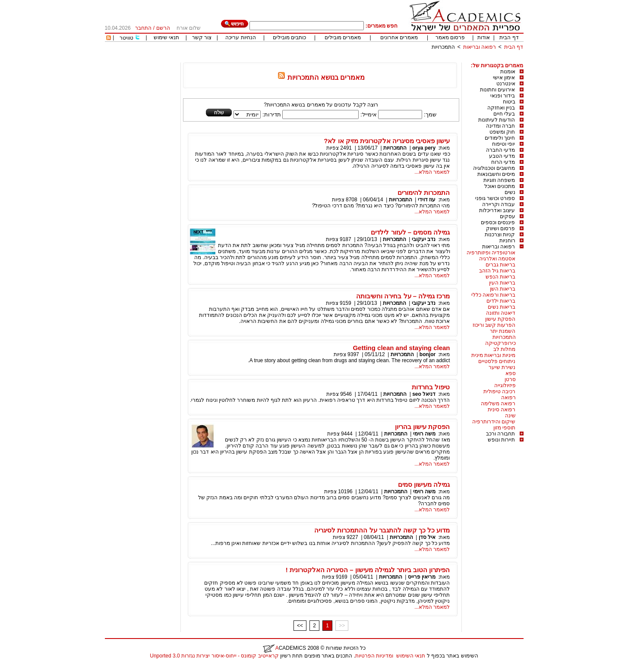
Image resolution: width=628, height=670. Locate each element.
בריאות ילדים (500, 301)
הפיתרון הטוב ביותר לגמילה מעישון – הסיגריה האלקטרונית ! (368, 569)
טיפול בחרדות (431, 387)
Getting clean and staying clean (401, 347)
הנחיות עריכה (240, 37)
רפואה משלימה (498, 404)
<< (300, 626)
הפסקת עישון (500, 319)
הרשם (163, 28)
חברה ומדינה (500, 126)
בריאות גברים (500, 265)
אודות (483, 37)
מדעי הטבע (502, 156)
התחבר (143, 28)
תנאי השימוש (410, 656)
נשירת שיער (502, 367)
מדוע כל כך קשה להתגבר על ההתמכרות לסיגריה (382, 530)
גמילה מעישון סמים (424, 484)
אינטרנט (505, 84)
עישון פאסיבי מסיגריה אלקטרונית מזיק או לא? (387, 140)
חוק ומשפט (502, 132)
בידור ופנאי (502, 96)
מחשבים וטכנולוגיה (494, 168)
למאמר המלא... (432, 172)
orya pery (423, 148)
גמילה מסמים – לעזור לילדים (410, 232)
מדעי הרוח (503, 162)
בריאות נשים (501, 307)
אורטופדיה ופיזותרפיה (491, 253)
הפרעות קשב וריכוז (494, 325)
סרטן (510, 379)
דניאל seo (423, 394)
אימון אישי (504, 78)
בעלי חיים (504, 114)
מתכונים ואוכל (499, 186)
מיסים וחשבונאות (496, 174)
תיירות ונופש (501, 440)
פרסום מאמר (450, 37)
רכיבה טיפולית (499, 391)
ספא (510, 373)
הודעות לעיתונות (496, 120)
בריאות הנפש (500, 277)
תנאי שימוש (166, 37)
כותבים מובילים (289, 37)
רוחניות (507, 241)
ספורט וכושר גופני (495, 198)
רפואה (508, 397)
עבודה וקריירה (498, 204)
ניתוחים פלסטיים (496, 361)
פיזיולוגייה (505, 385)
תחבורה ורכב (500, 434)
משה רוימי (424, 434)
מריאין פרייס (421, 577)
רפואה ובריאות (479, 47)
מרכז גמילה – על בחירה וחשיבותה (403, 296)
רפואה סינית (501, 410)
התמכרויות (443, 47)
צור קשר (201, 37)
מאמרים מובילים (343, 37)
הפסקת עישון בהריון (422, 426)
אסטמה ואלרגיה (497, 259)
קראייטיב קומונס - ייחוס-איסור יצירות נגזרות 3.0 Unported (214, 656)
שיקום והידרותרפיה (493, 422)
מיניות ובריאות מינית (493, 355)
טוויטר (126, 38)
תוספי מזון (504, 428)
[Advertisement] (366, 59)
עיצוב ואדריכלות (497, 210)
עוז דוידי (426, 200)
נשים (510, 192)
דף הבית (508, 37)
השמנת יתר (502, 331)
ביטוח (509, 102)
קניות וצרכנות (500, 235)
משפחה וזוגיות (499, 180)
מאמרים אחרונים (399, 37)
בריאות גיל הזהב (497, 271)
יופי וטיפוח (503, 144)
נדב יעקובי (423, 239)
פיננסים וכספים (498, 222)
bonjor (427, 354)
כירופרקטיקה (500, 343)
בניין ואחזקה (501, 108)
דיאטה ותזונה (500, 313)
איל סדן (427, 537)
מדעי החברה (500, 150)
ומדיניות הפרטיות (374, 656)
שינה (510, 416)
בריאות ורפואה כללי (493, 295)
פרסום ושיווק (500, 228)
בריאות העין (502, 283)
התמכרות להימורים (424, 192)
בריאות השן (502, 289)
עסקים (507, 216)
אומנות (507, 72)
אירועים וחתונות (497, 90)
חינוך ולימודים (500, 138)
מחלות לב (504, 349)
